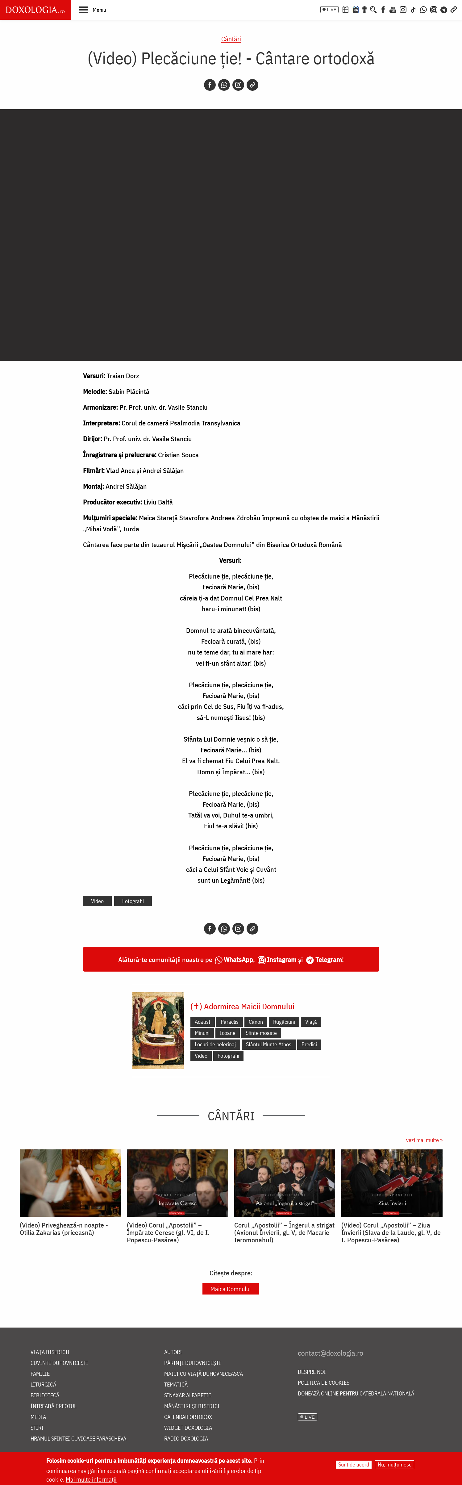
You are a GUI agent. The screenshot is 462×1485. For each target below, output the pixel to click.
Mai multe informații (91, 1479)
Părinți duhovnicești (192, 1363)
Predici (309, 1044)
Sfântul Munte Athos (268, 1044)
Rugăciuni (284, 1021)
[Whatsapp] (224, 85)
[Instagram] (403, 9)
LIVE (331, 9)
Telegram (328, 959)
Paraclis (230, 1021)
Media (38, 1417)
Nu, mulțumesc (394, 1464)
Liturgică (43, 1385)
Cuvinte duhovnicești (59, 1363)
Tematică (176, 1385)
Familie (40, 1374)
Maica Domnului (230, 1289)
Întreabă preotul (54, 1406)
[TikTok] (413, 9)
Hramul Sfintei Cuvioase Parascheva (78, 1439)
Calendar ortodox (188, 1417)
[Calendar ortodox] (345, 9)
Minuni (202, 1032)
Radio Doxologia (186, 1439)
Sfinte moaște (261, 1032)
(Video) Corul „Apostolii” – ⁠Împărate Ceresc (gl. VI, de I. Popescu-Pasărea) (168, 1232)
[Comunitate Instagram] (433, 9)
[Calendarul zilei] (355, 9)
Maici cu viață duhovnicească (203, 1374)
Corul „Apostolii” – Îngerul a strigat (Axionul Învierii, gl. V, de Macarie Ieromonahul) (284, 1232)
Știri (37, 1428)
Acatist (202, 1021)
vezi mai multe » (424, 1140)
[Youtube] (393, 9)
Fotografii (133, 901)
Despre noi (312, 1372)
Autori (173, 1352)
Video (97, 901)
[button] (92, 10)
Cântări (231, 38)
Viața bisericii (50, 1352)
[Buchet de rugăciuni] (364, 9)
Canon (256, 1021)
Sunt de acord (353, 1464)
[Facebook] (383, 9)
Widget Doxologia (188, 1428)
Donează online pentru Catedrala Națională (356, 1394)
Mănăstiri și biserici (192, 1406)
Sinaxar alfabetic (187, 1395)
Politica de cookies (323, 1383)
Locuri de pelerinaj (215, 1044)
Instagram (282, 959)
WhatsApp (238, 959)
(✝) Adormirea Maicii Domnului (242, 1006)
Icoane (227, 1032)
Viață (311, 1021)
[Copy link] (252, 85)
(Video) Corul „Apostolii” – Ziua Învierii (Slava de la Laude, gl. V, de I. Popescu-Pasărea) (391, 1232)
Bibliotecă (45, 1395)
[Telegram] (444, 9)
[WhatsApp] (423, 9)
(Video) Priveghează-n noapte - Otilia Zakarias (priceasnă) (64, 1228)
